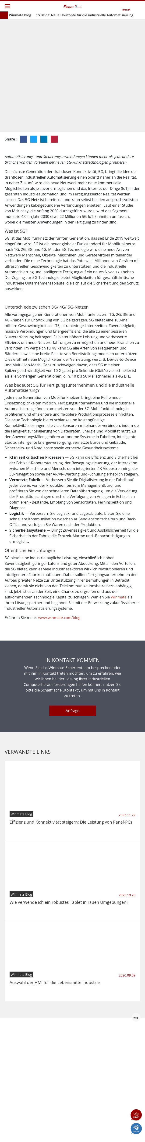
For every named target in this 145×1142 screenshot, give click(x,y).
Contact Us (18, 1131)
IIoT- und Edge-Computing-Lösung (100, 111)
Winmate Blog (20, 15)
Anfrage (72, 778)
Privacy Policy (51, 1131)
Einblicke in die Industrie (95, 104)
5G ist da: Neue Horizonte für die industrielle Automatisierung (84, 15)
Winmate (119, 665)
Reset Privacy (87, 1131)
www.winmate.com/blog (59, 685)
